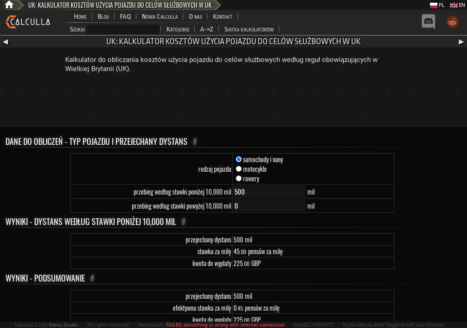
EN (457, 5)
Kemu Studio (63, 325)
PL (437, 5)
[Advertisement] (233, 102)
